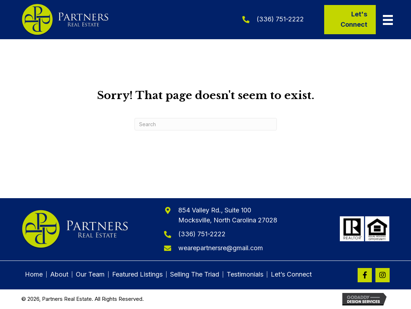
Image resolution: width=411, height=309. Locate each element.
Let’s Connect (291, 274)
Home (34, 274)
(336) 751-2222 (280, 19)
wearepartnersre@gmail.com (220, 248)
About (59, 274)
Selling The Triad (194, 274)
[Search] (206, 124)
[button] (365, 275)
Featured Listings (137, 274)
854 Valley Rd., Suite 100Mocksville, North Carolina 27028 (227, 215)
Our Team (90, 274)
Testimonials (245, 274)
